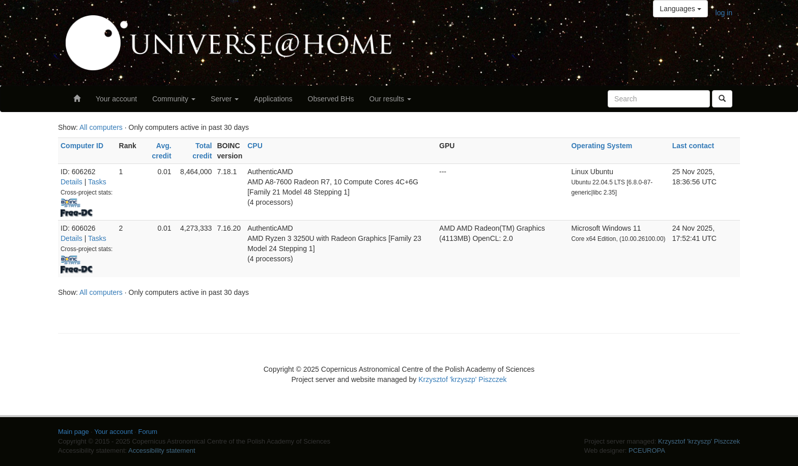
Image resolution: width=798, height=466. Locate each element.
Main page (73, 431)
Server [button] (225, 99)
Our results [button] (390, 99)
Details (71, 182)
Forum (148, 431)
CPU (255, 146)
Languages (680, 9)
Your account (116, 99)
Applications (273, 99)
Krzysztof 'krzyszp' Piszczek (462, 379)
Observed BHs (331, 99)
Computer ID (82, 146)
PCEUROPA (647, 450)
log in (724, 13)
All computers (101, 127)
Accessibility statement (161, 450)
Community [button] (173, 99)
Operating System (601, 146)
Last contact (693, 146)
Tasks (97, 182)
